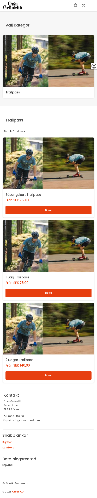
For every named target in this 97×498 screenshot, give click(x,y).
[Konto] (84, 5)
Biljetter (7, 442)
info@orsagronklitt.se (26, 420)
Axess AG (18, 491)
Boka (48, 210)
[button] (91, 5)
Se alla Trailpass (14, 131)
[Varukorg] (75, 5)
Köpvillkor (7, 465)
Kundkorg (8, 447)
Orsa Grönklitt (12, 401)
